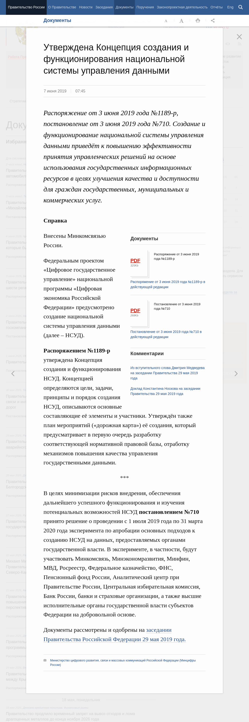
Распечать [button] (198, 21)
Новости (85, 7)
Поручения (145, 7)
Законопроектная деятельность (182, 7)
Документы (124, 7)
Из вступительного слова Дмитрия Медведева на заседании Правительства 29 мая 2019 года (167, 373)
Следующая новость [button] (13, 373)
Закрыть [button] (243, 40)
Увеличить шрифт (182, 21)
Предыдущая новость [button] (235, 373)
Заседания (104, 7)
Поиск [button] (241, 7)
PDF (135, 260)
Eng (230, 7)
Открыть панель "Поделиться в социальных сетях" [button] (214, 21)
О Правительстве (62, 7)
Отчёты (216, 7)
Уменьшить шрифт (166, 21)
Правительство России (26, 7)
